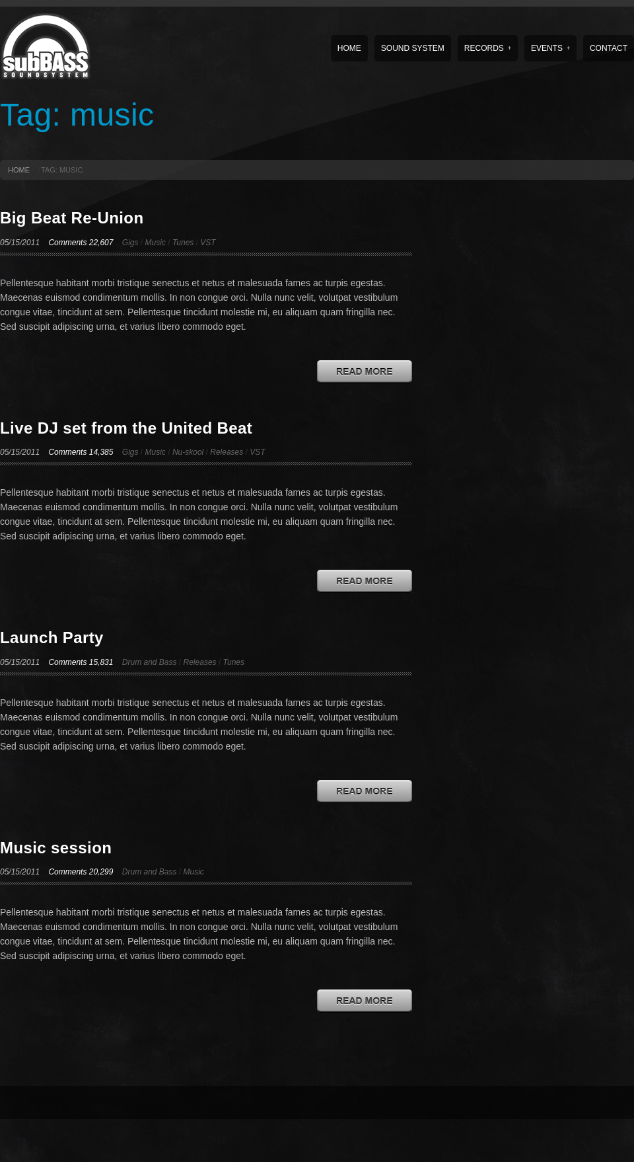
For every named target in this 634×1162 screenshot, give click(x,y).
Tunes (183, 242)
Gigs (130, 242)
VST (207, 242)
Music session (56, 848)
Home (349, 48)
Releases (226, 452)
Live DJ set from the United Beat (126, 428)
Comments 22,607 (80, 242)
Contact (608, 48)
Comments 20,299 (80, 871)
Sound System (412, 48)
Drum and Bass (149, 662)
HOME (19, 170)
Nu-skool (187, 452)
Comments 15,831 (80, 662)
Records (487, 48)
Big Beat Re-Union (71, 218)
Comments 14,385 (80, 452)
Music (155, 242)
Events (550, 48)
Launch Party (52, 637)
